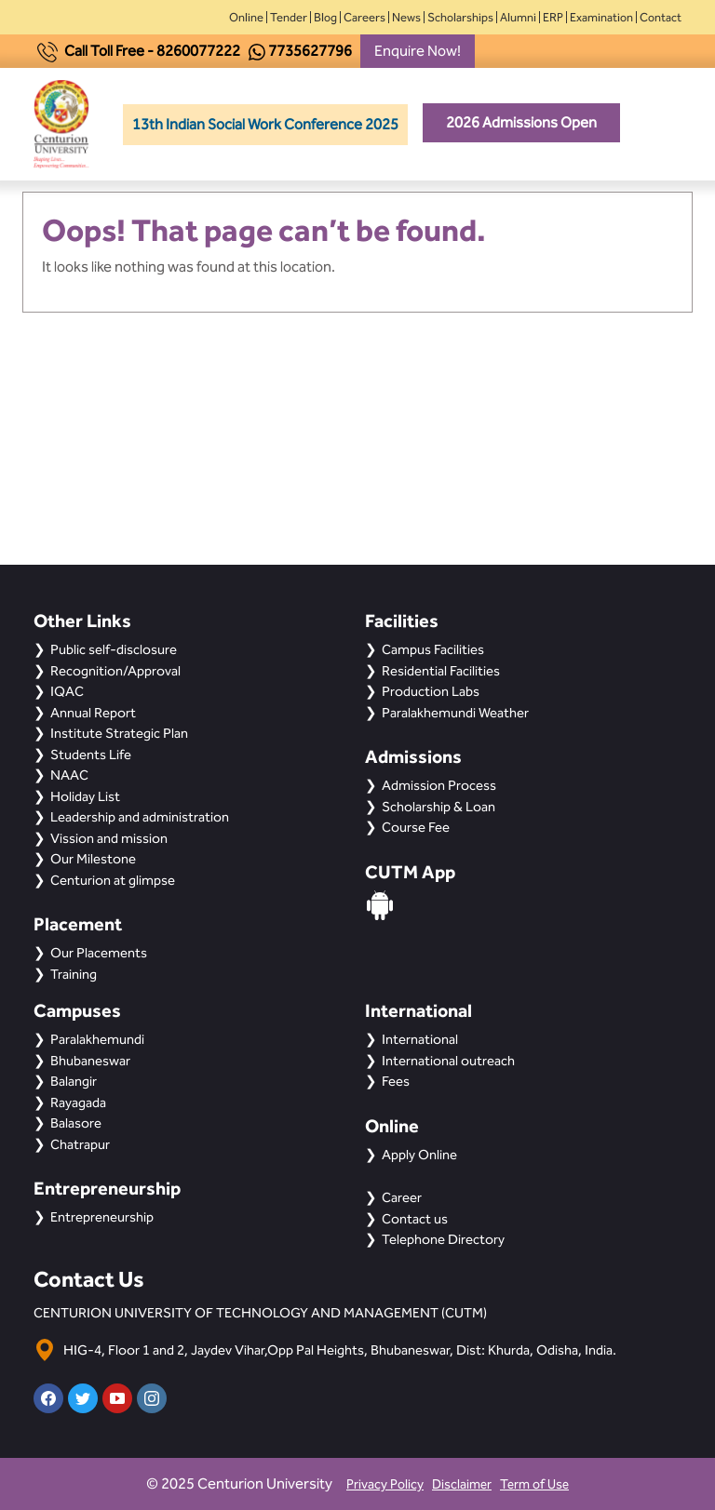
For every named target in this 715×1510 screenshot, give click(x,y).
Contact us (415, 1218)
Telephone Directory (443, 1239)
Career (402, 1197)
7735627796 (310, 51)
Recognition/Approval (115, 670)
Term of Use (534, 1484)
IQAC (67, 691)
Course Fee (416, 827)
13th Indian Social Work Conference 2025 (265, 124)
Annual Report (93, 712)
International (420, 1039)
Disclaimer (462, 1484)
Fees (396, 1081)
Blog (325, 17)
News (406, 17)
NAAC (69, 775)
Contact (660, 17)
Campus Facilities (433, 649)
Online (246, 17)
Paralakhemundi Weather (455, 712)
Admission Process (439, 785)
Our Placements (98, 952)
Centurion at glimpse (112, 880)
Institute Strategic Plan (119, 733)
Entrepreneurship (102, 1217)
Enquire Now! (417, 51)
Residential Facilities (441, 670)
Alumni (518, 17)
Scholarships (460, 17)
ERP (553, 17)
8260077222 (198, 51)
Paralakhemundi (97, 1039)
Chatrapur (80, 1144)
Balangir (73, 1081)
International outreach (448, 1060)
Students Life (90, 754)
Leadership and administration (139, 816)
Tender (288, 17)
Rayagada (78, 1102)
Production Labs (430, 691)
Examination (601, 17)
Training (73, 974)
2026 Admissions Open (521, 122)
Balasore (75, 1123)
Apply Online (419, 1154)
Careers (364, 17)
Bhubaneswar (90, 1060)
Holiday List (85, 796)
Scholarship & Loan (438, 806)
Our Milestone (93, 858)
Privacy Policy (385, 1484)
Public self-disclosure (113, 649)
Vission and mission (109, 838)
